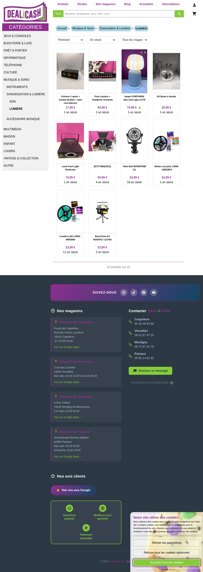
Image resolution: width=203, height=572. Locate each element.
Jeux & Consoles (17, 36)
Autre (8, 165)
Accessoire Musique (23, 119)
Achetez (62, 4)
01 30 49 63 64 (144, 324)
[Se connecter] (194, 5)
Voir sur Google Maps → (68, 347)
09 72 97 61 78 (144, 347)
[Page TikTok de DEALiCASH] (133, 292)
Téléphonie (13, 65)
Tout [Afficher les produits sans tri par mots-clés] (58, 13)
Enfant (9, 143)
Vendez (82, 4)
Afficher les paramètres (167, 542)
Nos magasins (105, 4)
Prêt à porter (15, 50)
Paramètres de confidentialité (152, 383)
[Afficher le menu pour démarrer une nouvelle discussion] (150, 371)
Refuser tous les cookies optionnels (167, 552)
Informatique (15, 57)
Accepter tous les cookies (166, 562)
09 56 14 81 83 (144, 358)
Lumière (16, 108)
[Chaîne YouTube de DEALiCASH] (154, 292)
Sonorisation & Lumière (26, 94)
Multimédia (12, 129)
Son (12, 101)
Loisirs (9, 151)
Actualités (146, 4)
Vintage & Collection (21, 158)
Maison (9, 136)
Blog (127, 4)
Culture (10, 72)
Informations (171, 4)
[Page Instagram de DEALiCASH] (123, 292)
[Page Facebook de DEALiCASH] (144, 292)
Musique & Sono (16, 79)
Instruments (17, 87)
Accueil (62, 28)
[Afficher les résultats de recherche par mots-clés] (179, 13)
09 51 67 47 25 (144, 335)
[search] (119, 13)
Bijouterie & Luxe (18, 43)
